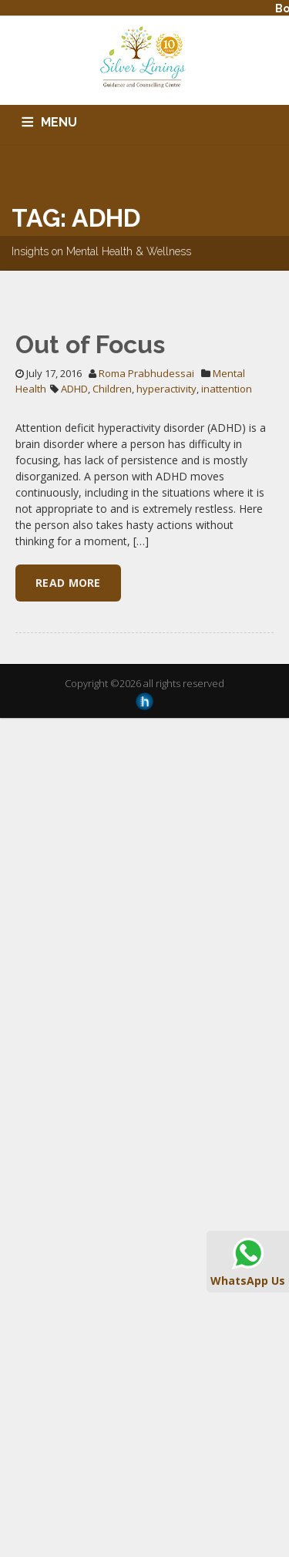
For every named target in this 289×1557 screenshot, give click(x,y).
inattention (226, 389)
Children (112, 389)
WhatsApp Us (247, 1261)
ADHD (74, 389)
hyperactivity (166, 389)
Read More (68, 582)
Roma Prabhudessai (146, 373)
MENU (59, 122)
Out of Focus (90, 344)
